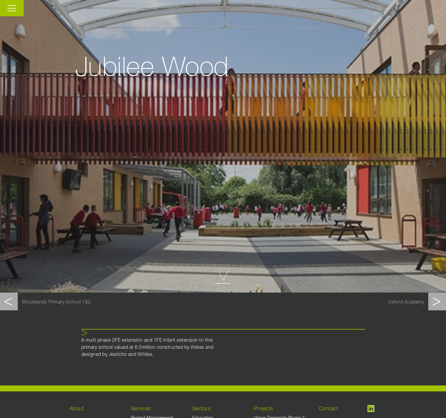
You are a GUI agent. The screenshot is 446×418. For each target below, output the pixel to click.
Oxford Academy (406, 302)
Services (141, 409)
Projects (263, 409)
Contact (328, 409)
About (76, 409)
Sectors (201, 409)
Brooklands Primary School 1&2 (56, 302)
